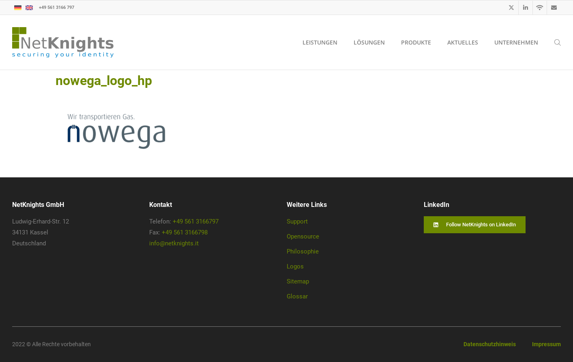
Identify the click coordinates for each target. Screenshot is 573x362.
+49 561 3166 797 (56, 7)
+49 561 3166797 (196, 221)
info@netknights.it (174, 243)
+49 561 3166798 (185, 232)
